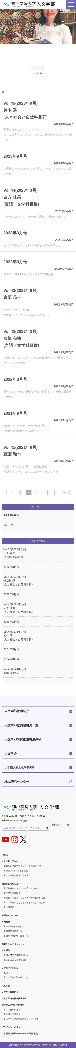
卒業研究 (6, 922)
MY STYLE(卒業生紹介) (17, 955)
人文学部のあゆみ (10, 968)
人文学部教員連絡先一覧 (21, 725)
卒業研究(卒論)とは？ (16, 926)
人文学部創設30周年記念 (17, 977)
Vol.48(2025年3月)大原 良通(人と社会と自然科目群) (18, 608)
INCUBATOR (11, 515)
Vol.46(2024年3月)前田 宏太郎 (14, 671)
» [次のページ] (57, 492)
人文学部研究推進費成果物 (22, 739)
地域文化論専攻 (13, 1014)
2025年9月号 (11, 594)
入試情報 (10, 907)
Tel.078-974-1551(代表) (14, 820)
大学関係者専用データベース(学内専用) (20, 1033)
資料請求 (56, 824)
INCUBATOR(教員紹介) (17, 960)
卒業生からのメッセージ (13, 944)
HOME (5, 855)
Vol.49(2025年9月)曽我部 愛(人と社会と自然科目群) (18, 580)
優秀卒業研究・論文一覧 (17, 936)
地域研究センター (16, 781)
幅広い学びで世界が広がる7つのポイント (25, 866)
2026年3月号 (11, 566)
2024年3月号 (11, 659)
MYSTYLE (9, 525)
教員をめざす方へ (10, 915)
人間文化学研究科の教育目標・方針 (22, 1019)
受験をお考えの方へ (11, 884)
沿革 (8, 973)
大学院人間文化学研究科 (20, 767)
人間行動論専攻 (13, 1009)
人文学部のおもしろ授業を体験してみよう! (26, 902)
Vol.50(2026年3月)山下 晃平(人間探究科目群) (14, 553)
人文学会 (10, 753)
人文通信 (6, 950)
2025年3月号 (11, 621)
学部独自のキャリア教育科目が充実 (22, 888)
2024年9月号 (11, 649)
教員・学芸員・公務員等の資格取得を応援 (25, 898)
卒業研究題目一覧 (14, 931)
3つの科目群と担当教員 (17, 871)
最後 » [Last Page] (65, 492)
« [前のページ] (17, 492)
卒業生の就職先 (13, 893)
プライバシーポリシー (12, 1027)
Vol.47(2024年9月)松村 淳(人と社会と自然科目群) (18, 635)
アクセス (35, 828)
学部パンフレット (13, 828)
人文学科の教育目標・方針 (18, 875)
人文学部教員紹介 (16, 711)
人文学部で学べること (12, 861)
